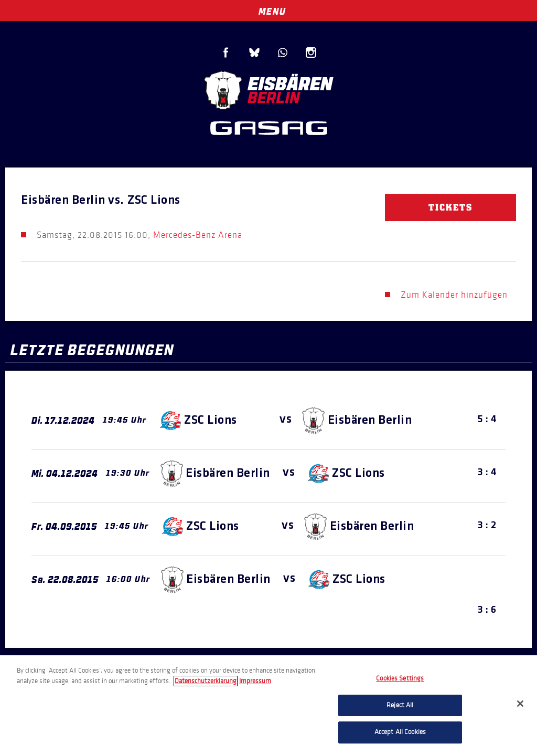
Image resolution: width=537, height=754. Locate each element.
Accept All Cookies (400, 732)
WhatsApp (282, 52)
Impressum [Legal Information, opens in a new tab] (255, 681)
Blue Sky (254, 52)
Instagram (311, 52)
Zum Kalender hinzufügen (454, 294)
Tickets (450, 207)
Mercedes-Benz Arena (197, 234)
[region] (268, 704)
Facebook (226, 52)
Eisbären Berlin (268, 89)
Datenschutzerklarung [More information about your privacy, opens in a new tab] (206, 681)
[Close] (520, 703)
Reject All (399, 705)
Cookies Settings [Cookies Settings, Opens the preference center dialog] (400, 678)
